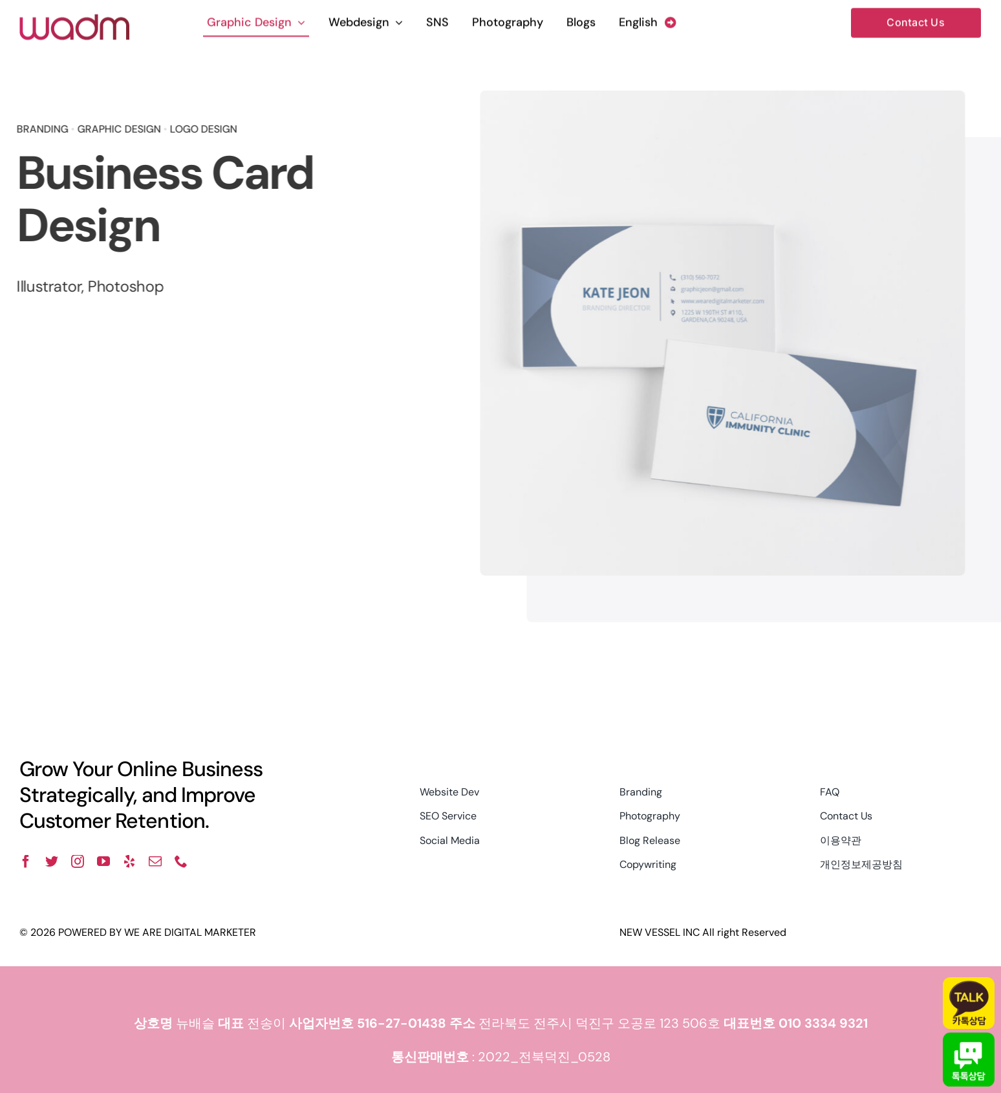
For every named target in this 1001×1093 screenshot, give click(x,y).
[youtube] (103, 861)
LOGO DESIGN (201, 129)
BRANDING (40, 129)
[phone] (181, 861)
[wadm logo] (74, 18)
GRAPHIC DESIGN (116, 129)
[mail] (155, 861)
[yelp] (129, 861)
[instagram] (77, 861)
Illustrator (46, 286)
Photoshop (123, 286)
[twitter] (51, 861)
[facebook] (25, 861)
